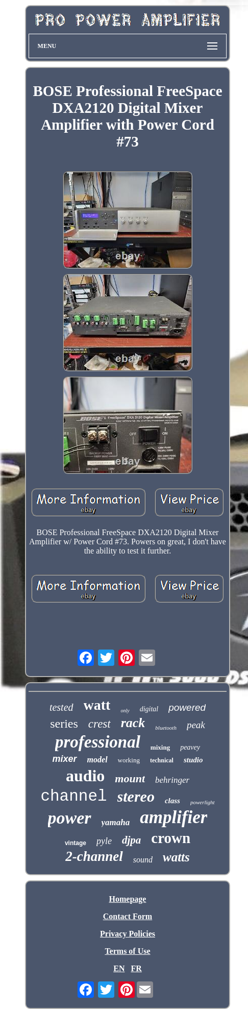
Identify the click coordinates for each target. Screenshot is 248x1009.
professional (97, 742)
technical (161, 760)
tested (61, 707)
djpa (131, 840)
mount (130, 778)
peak (196, 724)
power (69, 817)
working (129, 760)
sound (143, 859)
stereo (136, 796)
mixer (65, 759)
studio (193, 760)
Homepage (127, 899)
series (64, 723)
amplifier (173, 817)
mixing (160, 747)
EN (119, 968)
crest (99, 723)
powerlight (202, 802)
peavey (190, 747)
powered (187, 707)
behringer (172, 780)
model (97, 759)
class (172, 801)
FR (136, 968)
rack (133, 722)
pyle (104, 841)
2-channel (94, 856)
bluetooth (166, 728)
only (124, 710)
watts (176, 857)
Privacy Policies (127, 933)
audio (85, 775)
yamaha (116, 822)
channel (73, 796)
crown (170, 838)
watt (97, 705)
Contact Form (127, 916)
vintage (75, 843)
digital (149, 709)
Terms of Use (127, 951)
